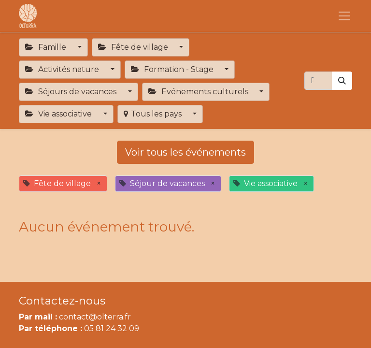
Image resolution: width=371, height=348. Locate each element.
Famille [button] (46, 47)
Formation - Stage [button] (173, 69)
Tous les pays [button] (154, 113)
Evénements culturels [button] (199, 91)
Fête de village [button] (134, 47)
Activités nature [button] (63, 69)
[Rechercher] (342, 81)
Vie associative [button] (59, 113)
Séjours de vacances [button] (71, 91)
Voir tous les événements (185, 152)
